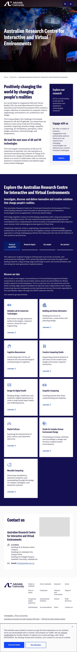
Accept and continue (14, 645)
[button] (72, 627)
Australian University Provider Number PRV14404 (21, 619)
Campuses (43, 590)
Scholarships (32, 607)
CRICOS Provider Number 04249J (53, 619)
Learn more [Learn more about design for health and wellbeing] (10, 409)
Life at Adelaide (45, 584)
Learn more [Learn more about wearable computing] (10, 492)
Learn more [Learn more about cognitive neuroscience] (10, 368)
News (56, 607)
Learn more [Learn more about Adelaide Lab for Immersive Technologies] (10, 332)
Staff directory (68, 600)
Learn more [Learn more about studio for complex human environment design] (46, 451)
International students (44, 600)
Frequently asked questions (32, 601)
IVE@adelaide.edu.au (25, 563)
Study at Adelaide (31, 585)
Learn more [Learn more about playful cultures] (10, 445)
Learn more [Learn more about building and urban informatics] (46, 327)
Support (68, 590)
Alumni (56, 599)
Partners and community (58, 592)
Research (57, 584)
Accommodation (46, 607)
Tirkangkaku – (15, 615)
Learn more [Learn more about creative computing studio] (46, 371)
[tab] (12, 246)
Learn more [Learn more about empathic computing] (46, 405)
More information (36, 645)
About (67, 584)
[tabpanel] (38, 377)
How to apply (31, 591)
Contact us (61, 158)
